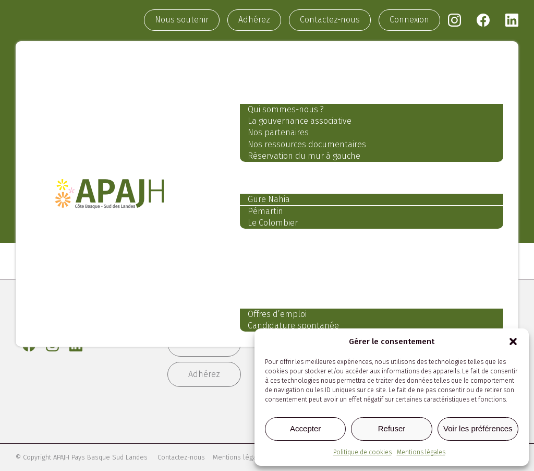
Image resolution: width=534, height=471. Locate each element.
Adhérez (254, 21)
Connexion (409, 21)
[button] (513, 341)
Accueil (252, 65)
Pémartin (258, 214)
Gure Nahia (262, 202)
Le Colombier (266, 225)
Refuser (392, 428)
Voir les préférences (478, 428)
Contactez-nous (330, 21)
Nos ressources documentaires (300, 146)
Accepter (305, 428)
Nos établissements (286, 180)
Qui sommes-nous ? (279, 111)
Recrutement (267, 296)
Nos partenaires (271, 135)
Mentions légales (421, 452)
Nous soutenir (182, 21)
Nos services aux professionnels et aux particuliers (368, 248)
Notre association (280, 90)
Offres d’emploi (270, 318)
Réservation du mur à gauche (297, 158)
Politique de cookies (362, 452)
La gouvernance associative (293, 123)
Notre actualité (272, 272)
